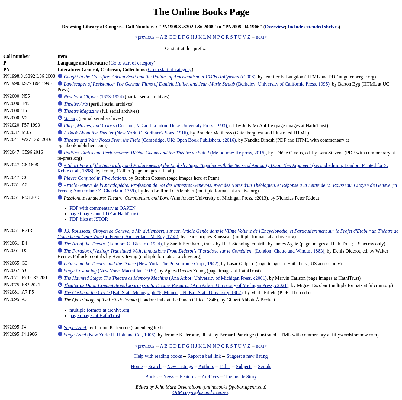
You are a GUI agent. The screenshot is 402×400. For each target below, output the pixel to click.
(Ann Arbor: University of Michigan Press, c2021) (176, 285)
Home (137, 366)
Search (155, 366)
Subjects (244, 366)
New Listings (180, 366)
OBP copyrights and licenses (200, 392)
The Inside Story (241, 376)
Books (151, 376)
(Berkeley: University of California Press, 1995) (197, 84)
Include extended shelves (313, 26)
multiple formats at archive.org (99, 310)
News (168, 376)
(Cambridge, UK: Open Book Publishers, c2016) (150, 140)
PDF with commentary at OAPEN (102, 208)
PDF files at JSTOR (88, 219)
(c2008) (160, 76)
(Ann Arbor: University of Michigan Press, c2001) (165, 278)
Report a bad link (204, 356)
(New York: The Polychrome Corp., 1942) (141, 263)
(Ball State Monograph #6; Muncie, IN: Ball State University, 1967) (153, 292)
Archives (210, 376)
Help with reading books (158, 356)
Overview (275, 26)
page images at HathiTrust (94, 315)
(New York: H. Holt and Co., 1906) (110, 334)
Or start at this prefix (185, 48)
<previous (144, 36)
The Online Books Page (201, 11)
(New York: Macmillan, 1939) (110, 270)
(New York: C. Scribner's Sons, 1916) (126, 132)
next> (261, 36)
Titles (225, 366)
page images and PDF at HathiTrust (103, 213)
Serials (264, 366)
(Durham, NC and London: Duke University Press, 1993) (145, 125)
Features (188, 376)
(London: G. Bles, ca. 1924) (113, 243)
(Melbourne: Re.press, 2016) (165, 152)
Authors (206, 366)
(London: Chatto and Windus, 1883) (194, 251)
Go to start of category (132, 62)
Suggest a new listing (247, 356)
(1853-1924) (94, 96)
